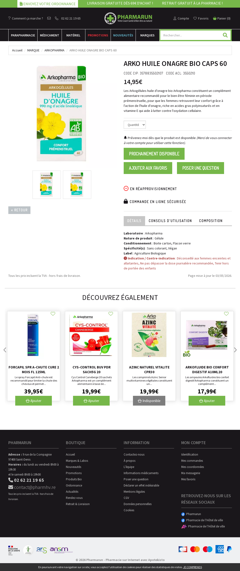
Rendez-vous (74, 498)
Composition (211, 221)
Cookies (129, 510)
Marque (33, 50)
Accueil (17, 50)
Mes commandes (192, 461)
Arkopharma (54, 50)
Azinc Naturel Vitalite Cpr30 (149, 369)
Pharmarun (191, 514)
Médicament (49, 35)
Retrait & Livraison (78, 504)
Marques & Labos (77, 461)
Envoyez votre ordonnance (48, 3)
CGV (126, 498)
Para (23, 35)
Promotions (98, 35)
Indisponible (149, 400)
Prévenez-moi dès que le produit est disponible (160, 138)
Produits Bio (74, 479)
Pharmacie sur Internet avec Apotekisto (135, 560)
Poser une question (200, 168)
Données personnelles (138, 504)
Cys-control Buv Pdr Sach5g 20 (92, 369)
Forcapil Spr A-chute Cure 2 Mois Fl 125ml (34, 369)
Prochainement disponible (154, 153)
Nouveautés (123, 35)
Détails (134, 221)
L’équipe (129, 467)
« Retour (19, 210)
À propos (129, 461)
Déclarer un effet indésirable (141, 485)
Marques (147, 35)
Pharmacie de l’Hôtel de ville (202, 520)
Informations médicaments (141, 473)
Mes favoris (188, 479)
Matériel (73, 35)
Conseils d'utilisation (170, 221)
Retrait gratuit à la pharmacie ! (192, 3)
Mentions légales (134, 492)
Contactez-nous (134, 454)
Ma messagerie (190, 473)
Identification (189, 454)
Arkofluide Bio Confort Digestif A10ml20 (207, 369)
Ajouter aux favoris (148, 168)
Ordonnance (74, 485)
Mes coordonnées (192, 467)
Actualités (72, 492)
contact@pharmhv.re (32, 487)
